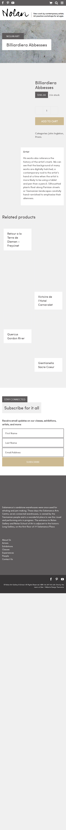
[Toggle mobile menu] (62, 2)
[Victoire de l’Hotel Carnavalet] (48, 257)
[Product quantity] (46, 110)
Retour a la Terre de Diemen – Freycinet (14, 239)
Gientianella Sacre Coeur (46, 365)
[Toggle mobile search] (56, 2)
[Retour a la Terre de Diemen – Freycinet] (17, 225)
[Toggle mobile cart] (50, 2)
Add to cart (49, 121)
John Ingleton (55, 133)
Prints (38, 137)
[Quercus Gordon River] (17, 321)
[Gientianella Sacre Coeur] (48, 335)
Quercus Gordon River (16, 336)
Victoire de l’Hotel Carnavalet (45, 300)
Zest (41, 587)
